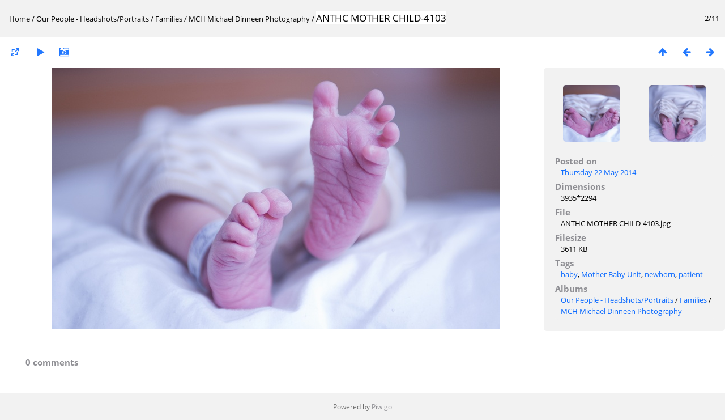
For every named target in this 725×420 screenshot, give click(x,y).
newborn (660, 274)
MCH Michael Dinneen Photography (249, 19)
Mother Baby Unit (611, 274)
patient (691, 274)
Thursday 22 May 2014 (598, 172)
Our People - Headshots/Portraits (92, 19)
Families (168, 19)
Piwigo (382, 406)
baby (569, 274)
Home (19, 19)
